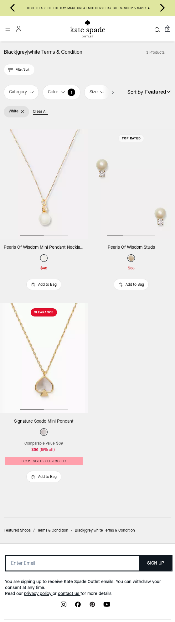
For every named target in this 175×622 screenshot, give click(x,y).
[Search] (157, 29)
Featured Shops (17, 530)
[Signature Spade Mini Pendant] (44, 358)
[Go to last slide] (13, 8)
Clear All (40, 111)
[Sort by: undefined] (157, 91)
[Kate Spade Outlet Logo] (87, 29)
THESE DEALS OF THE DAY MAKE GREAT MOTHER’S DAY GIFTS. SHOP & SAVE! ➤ (87, 8)
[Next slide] (162, 8)
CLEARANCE (44, 312)
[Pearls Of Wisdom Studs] (131, 184)
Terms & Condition (52, 530)
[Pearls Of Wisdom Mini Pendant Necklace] (44, 184)
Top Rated (131, 138)
